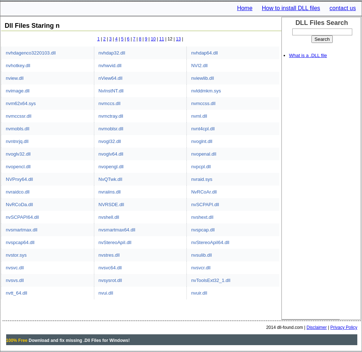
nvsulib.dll (201, 255)
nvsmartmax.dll (21, 230)
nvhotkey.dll (18, 65)
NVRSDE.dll (111, 204)
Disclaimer (317, 327)
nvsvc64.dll (110, 267)
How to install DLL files (291, 8)
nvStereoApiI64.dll (210, 242)
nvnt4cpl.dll (203, 128)
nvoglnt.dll (201, 141)
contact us (342, 8)
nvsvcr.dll (200, 267)
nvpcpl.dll (201, 166)
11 (161, 39)
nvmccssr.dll (18, 116)
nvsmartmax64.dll (117, 230)
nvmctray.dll (111, 116)
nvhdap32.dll (112, 53)
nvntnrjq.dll (17, 141)
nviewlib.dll (202, 78)
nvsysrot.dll (110, 280)
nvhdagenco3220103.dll (31, 53)
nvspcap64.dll (20, 242)
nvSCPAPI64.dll (22, 217)
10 (153, 39)
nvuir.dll (199, 293)
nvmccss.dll (203, 103)
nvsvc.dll (15, 267)
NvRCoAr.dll (204, 192)
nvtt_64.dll (16, 293)
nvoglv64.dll (111, 154)
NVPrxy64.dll (19, 179)
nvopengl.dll (111, 166)
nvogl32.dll (110, 141)
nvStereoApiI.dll (115, 242)
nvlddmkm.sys (206, 91)
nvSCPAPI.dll (205, 204)
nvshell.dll (109, 217)
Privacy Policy (343, 327)
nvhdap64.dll (204, 53)
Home (245, 8)
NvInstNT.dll (111, 91)
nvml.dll (199, 116)
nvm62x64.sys (21, 103)
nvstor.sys (16, 255)
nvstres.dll (109, 255)
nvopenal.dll (203, 154)
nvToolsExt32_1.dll (210, 280)
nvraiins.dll (110, 192)
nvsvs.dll (15, 280)
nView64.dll (110, 78)
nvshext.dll (202, 217)
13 (178, 39)
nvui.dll (106, 293)
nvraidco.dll (18, 192)
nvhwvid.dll (110, 65)
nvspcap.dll (203, 230)
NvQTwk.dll (110, 179)
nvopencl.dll (18, 166)
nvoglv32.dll (18, 154)
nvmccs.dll (110, 103)
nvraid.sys (201, 179)
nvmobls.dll (17, 128)
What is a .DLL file (308, 55)
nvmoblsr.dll (111, 128)
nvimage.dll (18, 91)
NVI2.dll (199, 65)
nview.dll (14, 78)
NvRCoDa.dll (19, 204)
